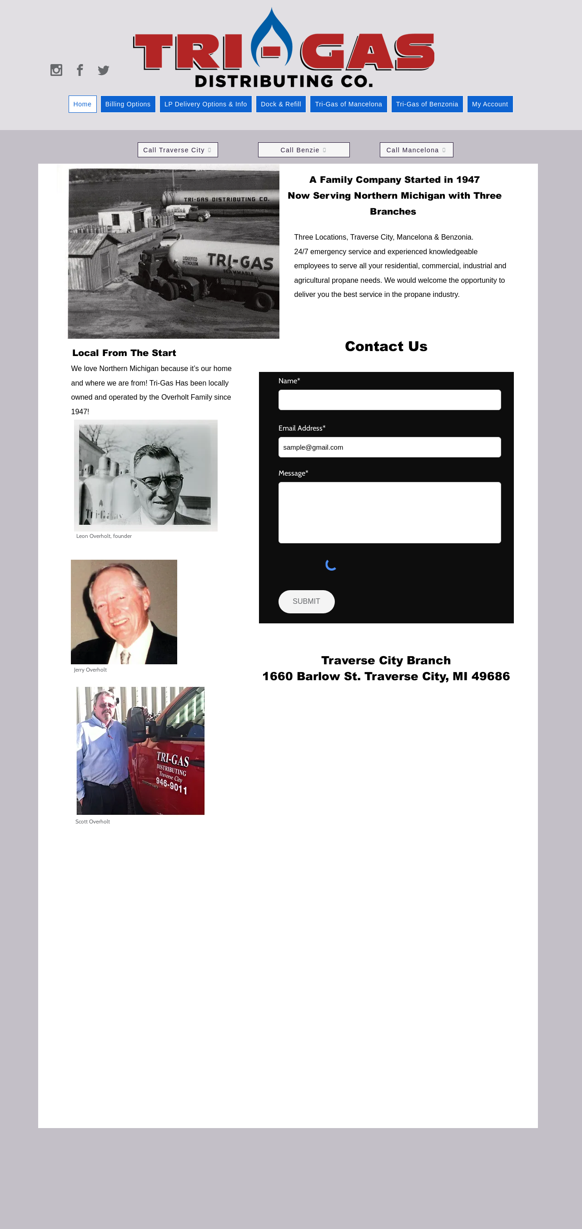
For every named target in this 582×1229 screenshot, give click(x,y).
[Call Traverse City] (178, 149)
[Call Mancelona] (416, 149)
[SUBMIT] (307, 601)
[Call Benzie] (304, 149)
